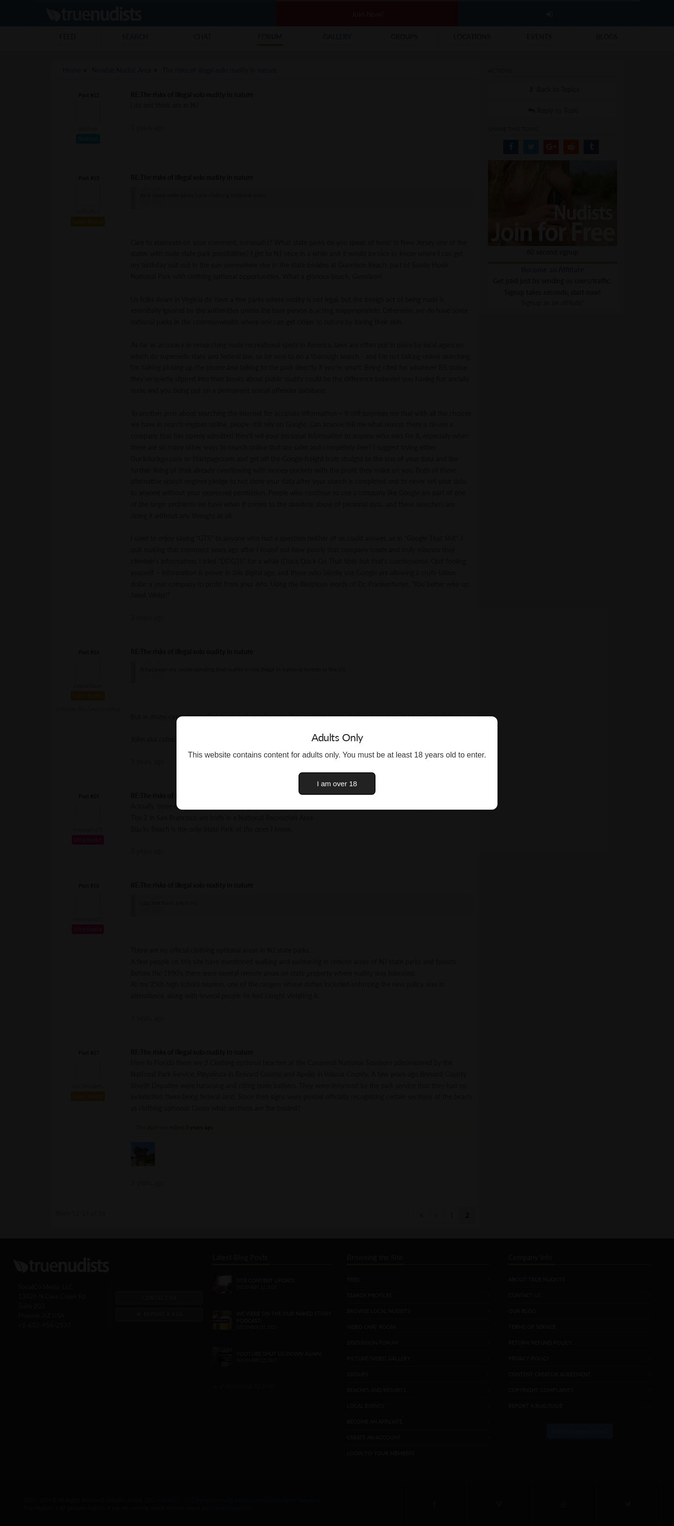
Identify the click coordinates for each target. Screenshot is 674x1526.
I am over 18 (337, 784)
